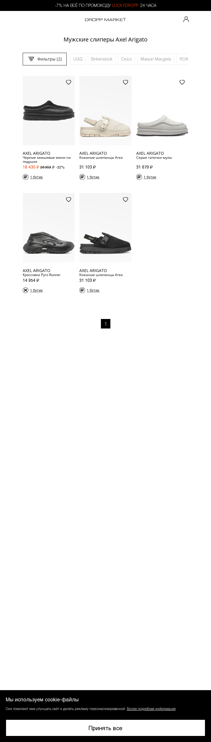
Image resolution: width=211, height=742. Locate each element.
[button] (105, 716)
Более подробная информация (151, 709)
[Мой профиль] (186, 20)
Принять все (105, 727)
